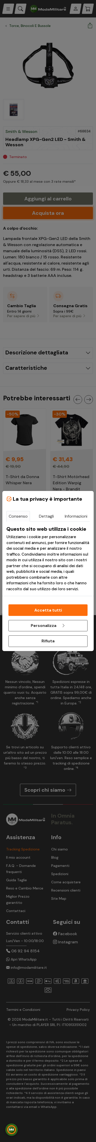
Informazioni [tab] (76, 516)
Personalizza (48, 625)
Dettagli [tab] (46, 516)
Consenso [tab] (18, 516)
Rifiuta (48, 641)
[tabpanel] (48, 559)
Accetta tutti (48, 610)
